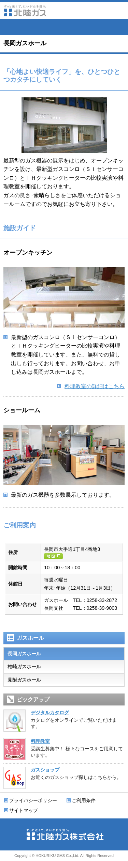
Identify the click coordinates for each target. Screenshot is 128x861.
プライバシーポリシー (33, 800)
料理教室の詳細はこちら (95, 386)
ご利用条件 (84, 800)
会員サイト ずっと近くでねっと (64, 27)
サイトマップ (23, 810)
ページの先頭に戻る (121, 854)
